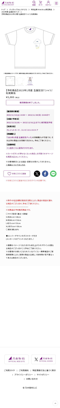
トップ (3, 9)
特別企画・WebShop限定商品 (41, 9)
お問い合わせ (32, 390)
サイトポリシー (43, 386)
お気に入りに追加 (19, 182)
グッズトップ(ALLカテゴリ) (18, 9)
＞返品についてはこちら (15, 174)
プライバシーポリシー (23, 386)
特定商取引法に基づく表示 (44, 382)
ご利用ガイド (9, 382)
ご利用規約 (24, 382)
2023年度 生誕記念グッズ (10, 12)
